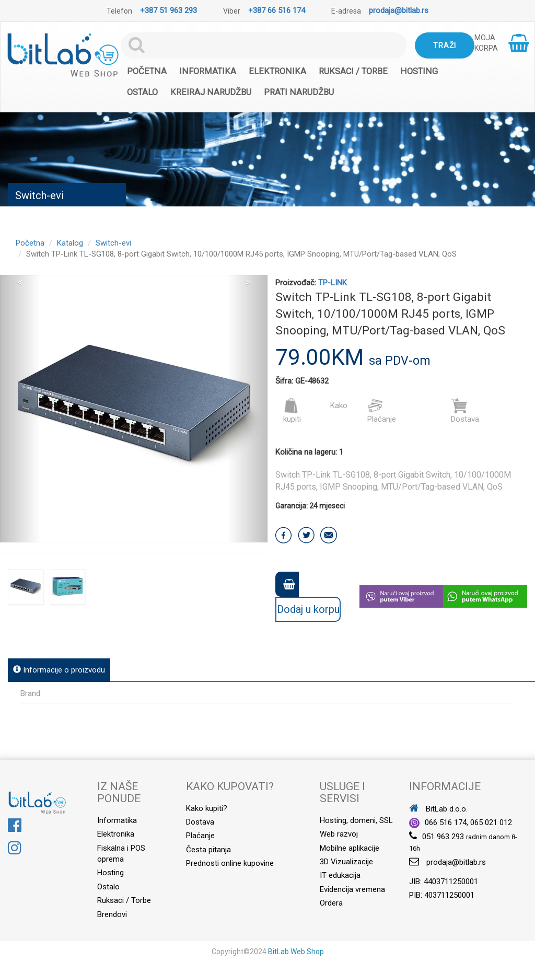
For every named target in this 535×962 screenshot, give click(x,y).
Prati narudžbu (299, 92)
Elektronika (277, 71)
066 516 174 (446, 822)
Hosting (419, 71)
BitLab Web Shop (296, 951)
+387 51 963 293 (168, 10)
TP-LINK (332, 282)
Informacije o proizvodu (59, 670)
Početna (147, 71)
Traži (444, 45)
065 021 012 (491, 822)
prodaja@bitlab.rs (398, 10)
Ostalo (142, 92)
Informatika (207, 71)
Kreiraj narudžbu (210, 92)
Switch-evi (113, 243)
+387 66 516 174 (276, 10)
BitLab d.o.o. (438, 809)
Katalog (70, 243)
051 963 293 (443, 836)
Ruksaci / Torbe (353, 71)
